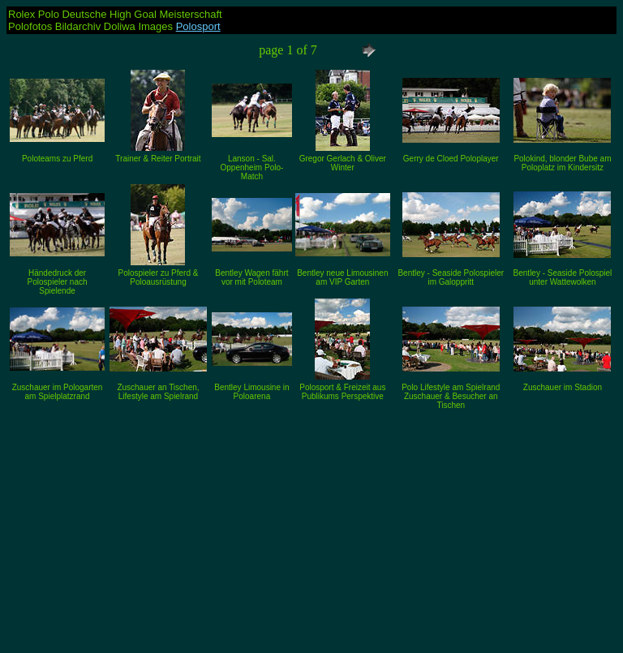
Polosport (198, 26)
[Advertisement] (311, 526)
